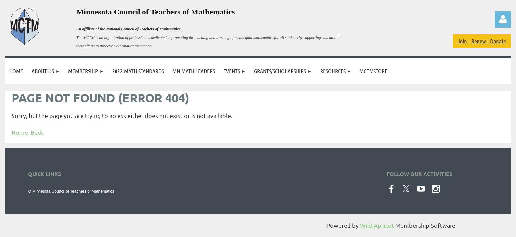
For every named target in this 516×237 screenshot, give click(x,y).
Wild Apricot (377, 225)
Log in (503, 19)
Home (20, 132)
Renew (478, 41)
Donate (498, 41)
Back (37, 132)
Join (462, 41)
